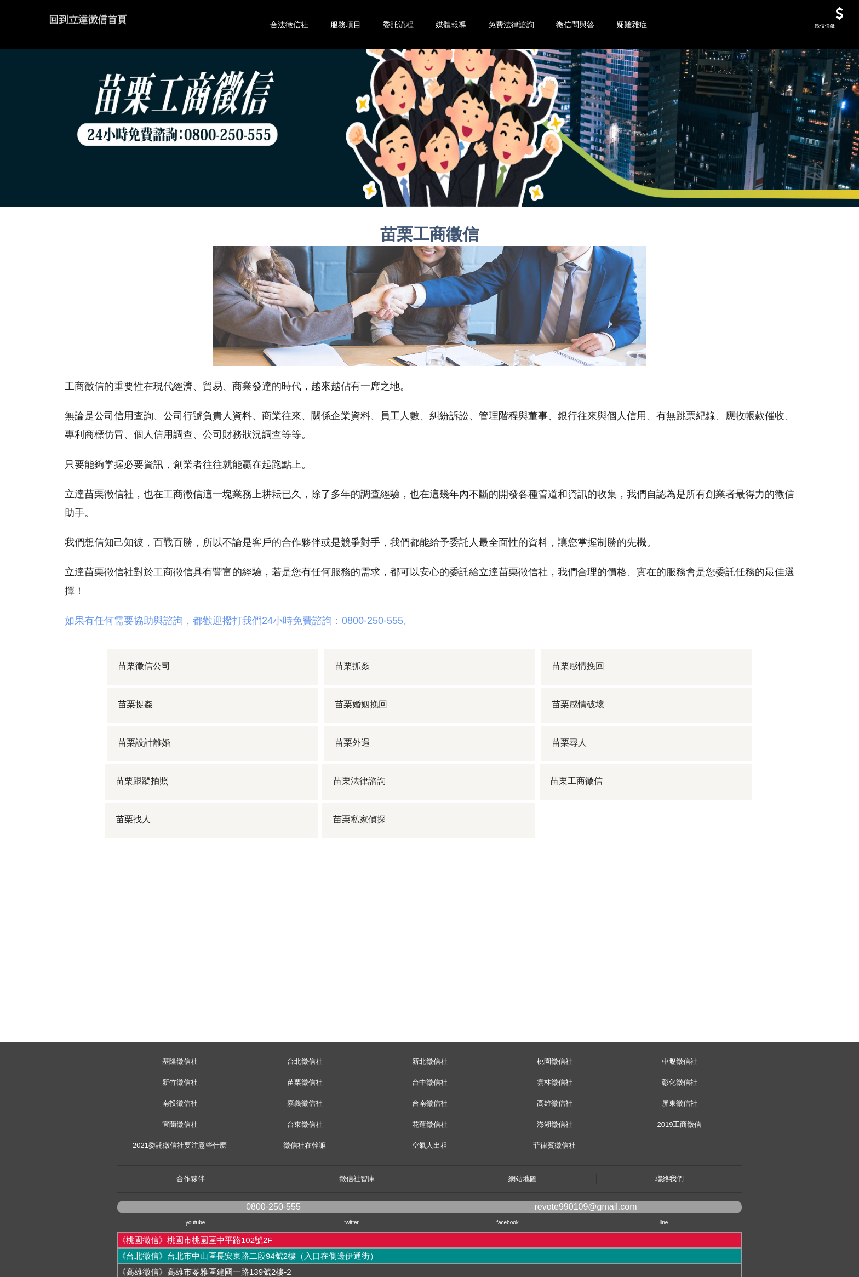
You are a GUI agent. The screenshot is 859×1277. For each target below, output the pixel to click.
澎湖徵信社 (554, 1174)
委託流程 (398, 24)
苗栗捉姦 (136, 754)
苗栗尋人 (570, 792)
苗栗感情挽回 (579, 715)
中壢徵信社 (679, 1111)
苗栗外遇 (353, 792)
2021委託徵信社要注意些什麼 (180, 1194)
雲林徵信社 (554, 1131)
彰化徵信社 (679, 1131)
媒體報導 (451, 24)
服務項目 (345, 24)
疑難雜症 (631, 24)
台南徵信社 (430, 1152)
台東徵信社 (305, 1174)
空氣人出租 (430, 1194)
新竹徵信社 (180, 1131)
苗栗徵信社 (305, 1131)
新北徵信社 (430, 1111)
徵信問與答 (575, 24)
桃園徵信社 (554, 1111)
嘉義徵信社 (305, 1152)
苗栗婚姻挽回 (362, 754)
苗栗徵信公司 (145, 715)
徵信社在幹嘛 (304, 1194)
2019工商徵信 (679, 1174)
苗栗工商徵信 (579, 830)
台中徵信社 (430, 1131)
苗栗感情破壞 (579, 754)
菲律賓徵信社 (554, 1194)
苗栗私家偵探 (362, 869)
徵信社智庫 (357, 1228)
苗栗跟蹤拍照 (145, 830)
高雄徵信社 (554, 1152)
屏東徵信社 (679, 1152)
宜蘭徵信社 (180, 1174)
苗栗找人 (136, 869)
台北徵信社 (305, 1111)
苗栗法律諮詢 (362, 830)
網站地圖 (522, 1228)
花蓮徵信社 (430, 1174)
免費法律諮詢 (511, 24)
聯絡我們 (669, 1228)
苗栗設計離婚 (145, 792)
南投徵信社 (180, 1152)
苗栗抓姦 (353, 715)
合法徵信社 (289, 24)
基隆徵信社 (180, 1111)
